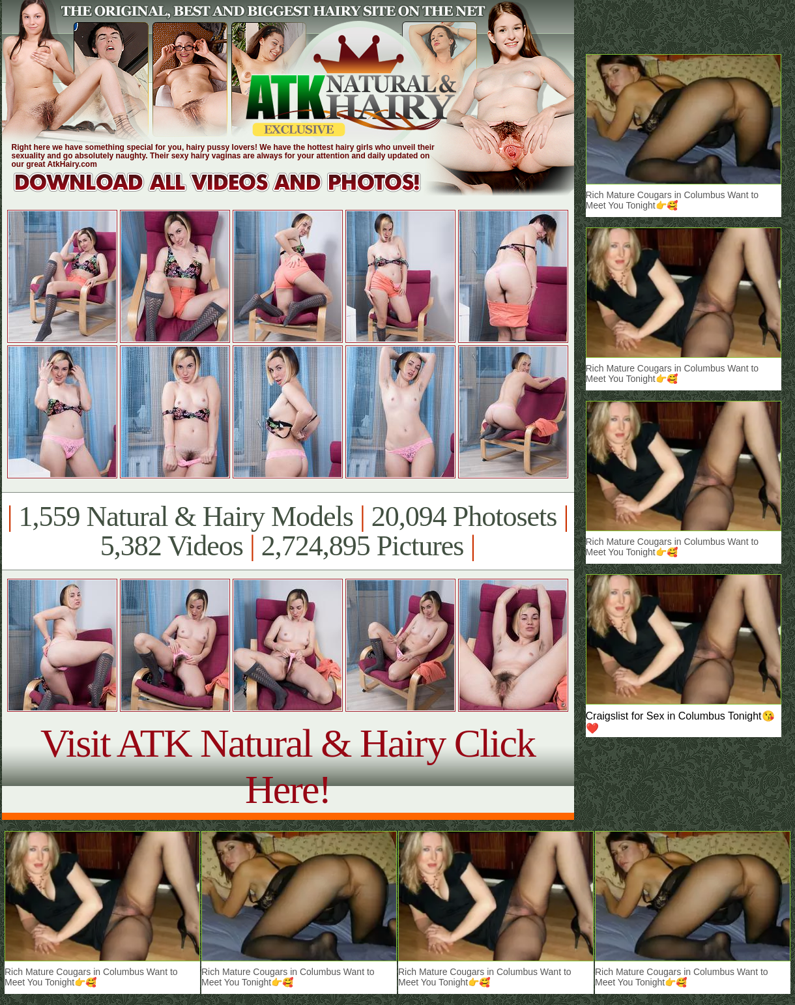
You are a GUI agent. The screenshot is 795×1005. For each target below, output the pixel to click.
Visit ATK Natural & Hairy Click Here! (287, 766)
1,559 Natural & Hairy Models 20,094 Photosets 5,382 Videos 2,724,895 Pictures (287, 531)
